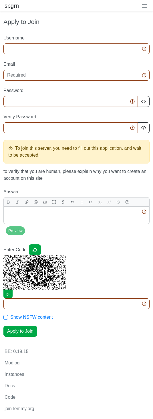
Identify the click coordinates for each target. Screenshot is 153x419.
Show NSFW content (31, 317)
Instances (14, 374)
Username (14, 37)
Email (9, 64)
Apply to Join (20, 331)
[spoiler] (118, 201)
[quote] (72, 201)
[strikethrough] (63, 201)
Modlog (12, 362)
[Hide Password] (144, 101)
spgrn (12, 6)
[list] (81, 201)
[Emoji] (35, 201)
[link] (26, 201)
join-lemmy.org (19, 408)
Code (10, 397)
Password (13, 90)
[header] (54, 201)
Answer (11, 191)
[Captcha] (35, 249)
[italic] (17, 201)
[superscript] (109, 201)
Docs (10, 385)
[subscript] (99, 201)
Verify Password (19, 116)
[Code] (90, 201)
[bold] (8, 201)
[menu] (144, 5)
